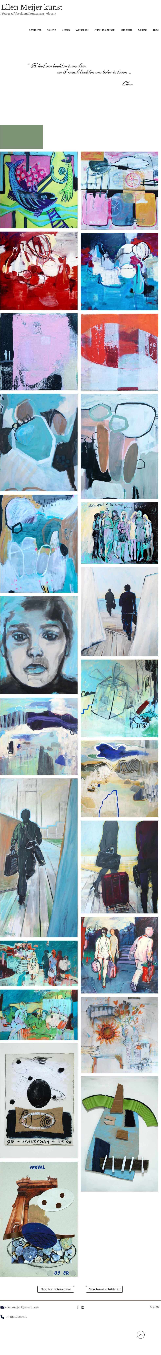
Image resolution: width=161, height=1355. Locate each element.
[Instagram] (83, 1307)
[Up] (141, 1335)
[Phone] (2, 1317)
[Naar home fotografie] (55, 1289)
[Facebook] (78, 1307)
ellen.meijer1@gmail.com (22, 1307)
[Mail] (2, 1307)
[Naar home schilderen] (104, 1289)
